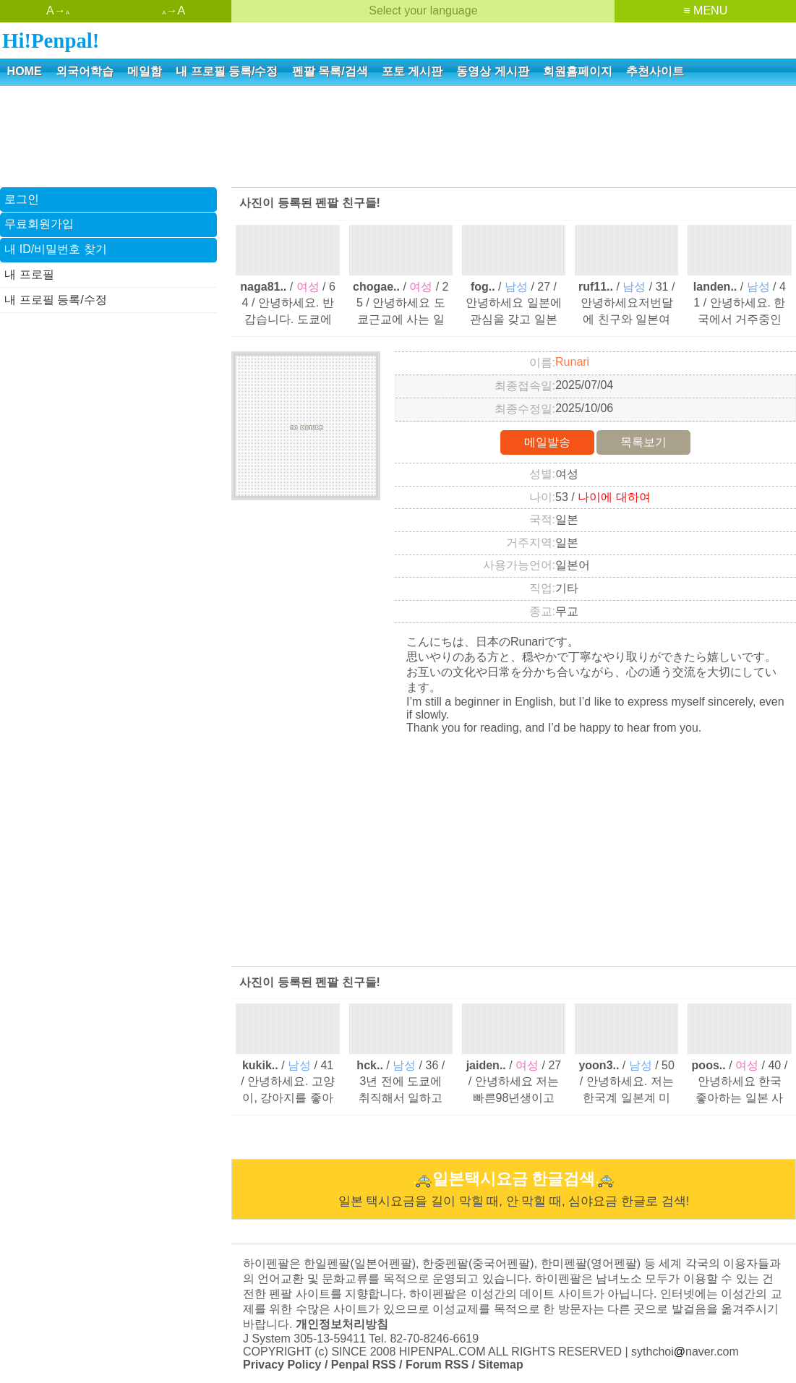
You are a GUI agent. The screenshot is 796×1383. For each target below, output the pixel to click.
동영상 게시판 (492, 71)
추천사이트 (655, 71)
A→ (57, 10)
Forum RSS (437, 1364)
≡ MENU (705, 10)
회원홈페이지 (577, 71)
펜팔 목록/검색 (330, 71)
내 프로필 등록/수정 (227, 71)
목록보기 (643, 442)
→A (173, 10)
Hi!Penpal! (50, 40)
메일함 (144, 71)
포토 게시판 (412, 71)
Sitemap (500, 1364)
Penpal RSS (363, 1364)
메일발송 (547, 442)
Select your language (423, 10)
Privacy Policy (282, 1364)
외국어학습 (85, 71)
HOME (24, 71)
